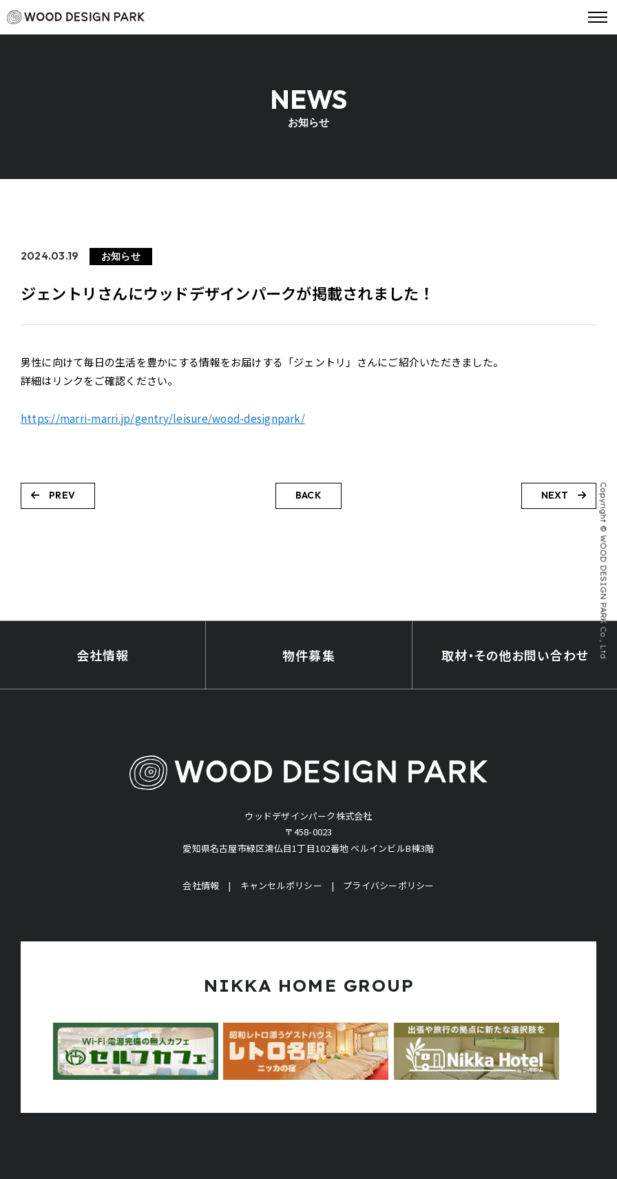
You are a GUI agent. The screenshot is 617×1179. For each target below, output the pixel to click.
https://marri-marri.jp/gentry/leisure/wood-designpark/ (163, 418)
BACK (308, 495)
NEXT (563, 495)
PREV (53, 495)
